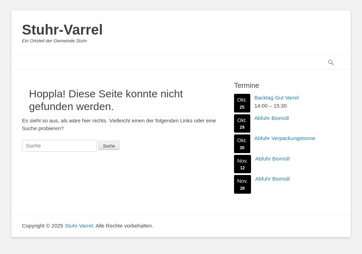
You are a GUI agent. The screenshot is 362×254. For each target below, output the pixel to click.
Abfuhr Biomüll (272, 118)
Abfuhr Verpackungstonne (285, 138)
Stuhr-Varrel (62, 29)
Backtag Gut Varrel (277, 98)
